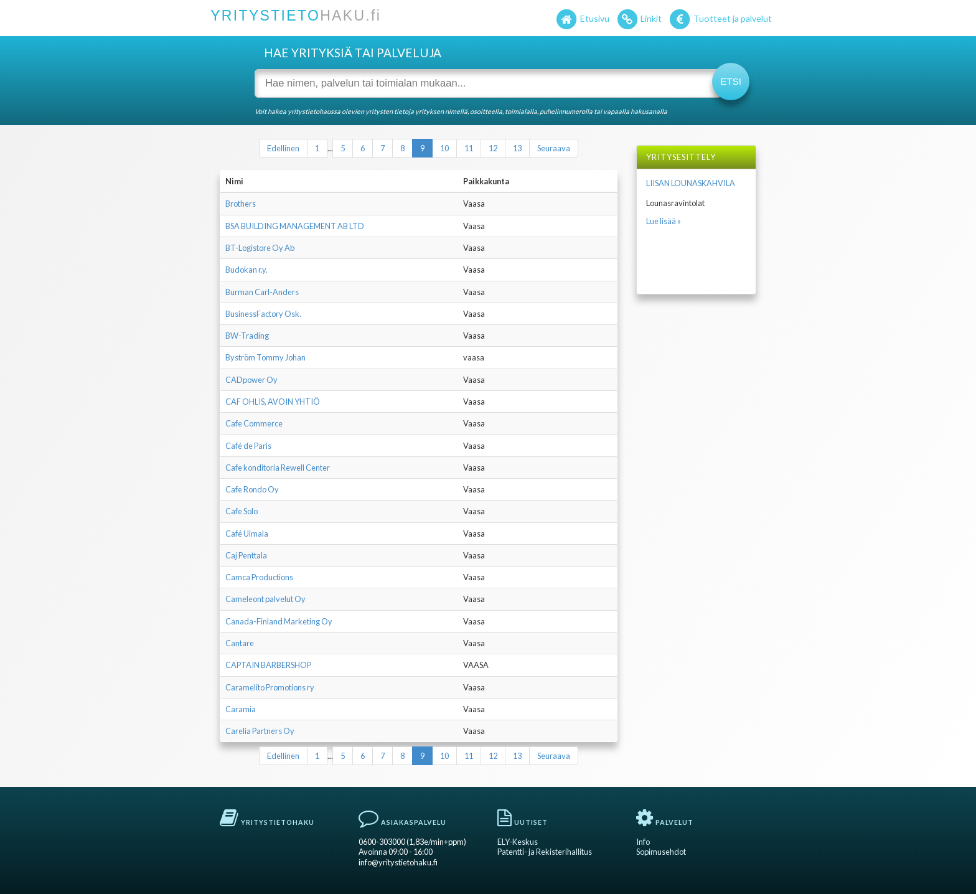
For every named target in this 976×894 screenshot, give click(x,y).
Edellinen (283, 148)
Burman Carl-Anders (262, 292)
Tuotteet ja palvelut (720, 20)
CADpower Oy (251, 380)
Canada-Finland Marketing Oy (278, 621)
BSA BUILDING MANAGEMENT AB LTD (294, 226)
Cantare (239, 643)
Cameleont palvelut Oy (265, 599)
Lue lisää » (663, 221)
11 (468, 148)
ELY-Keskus (517, 842)
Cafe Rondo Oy (252, 489)
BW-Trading (247, 336)
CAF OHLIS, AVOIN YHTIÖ (272, 402)
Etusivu (582, 20)
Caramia (240, 709)
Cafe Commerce (254, 423)
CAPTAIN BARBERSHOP (268, 665)
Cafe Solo (241, 511)
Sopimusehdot (661, 852)
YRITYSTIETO (295, 15)
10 (444, 148)
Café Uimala (246, 534)
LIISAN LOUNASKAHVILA (690, 183)
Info (643, 842)
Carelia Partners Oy (259, 731)
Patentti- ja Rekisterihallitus (544, 852)
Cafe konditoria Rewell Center (277, 468)
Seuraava (553, 148)
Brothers (240, 204)
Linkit (639, 20)
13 (517, 148)
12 (493, 148)
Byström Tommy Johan (265, 357)
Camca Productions (259, 577)
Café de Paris (248, 446)
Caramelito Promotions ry (269, 687)
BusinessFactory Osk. (263, 314)
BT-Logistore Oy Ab (259, 248)
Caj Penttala (246, 555)
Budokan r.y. (246, 270)
